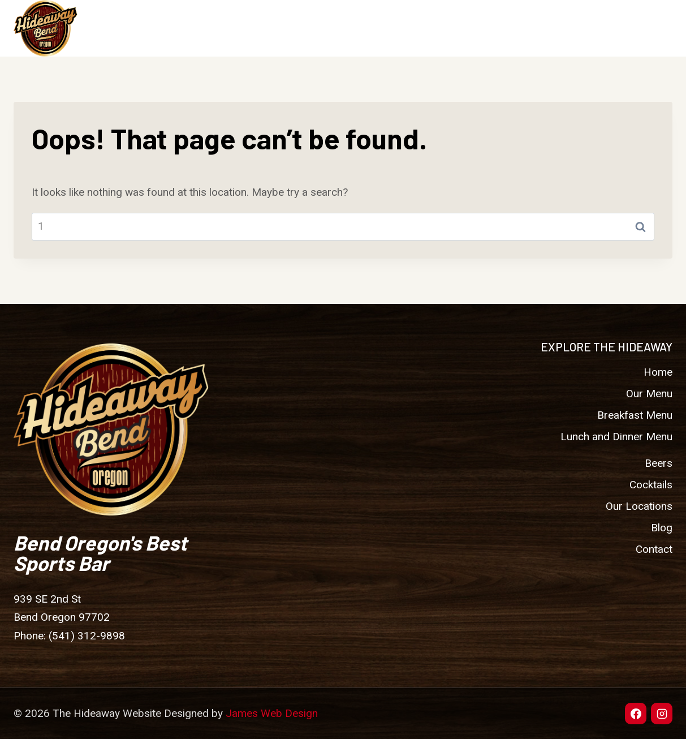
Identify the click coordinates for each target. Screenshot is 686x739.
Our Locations (521, 28)
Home (254, 28)
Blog (588, 28)
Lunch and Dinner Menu (616, 436)
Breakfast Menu (634, 415)
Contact (641, 28)
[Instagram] (661, 713)
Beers (383, 28)
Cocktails (442, 28)
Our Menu (649, 393)
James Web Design (272, 713)
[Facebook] (635, 713)
